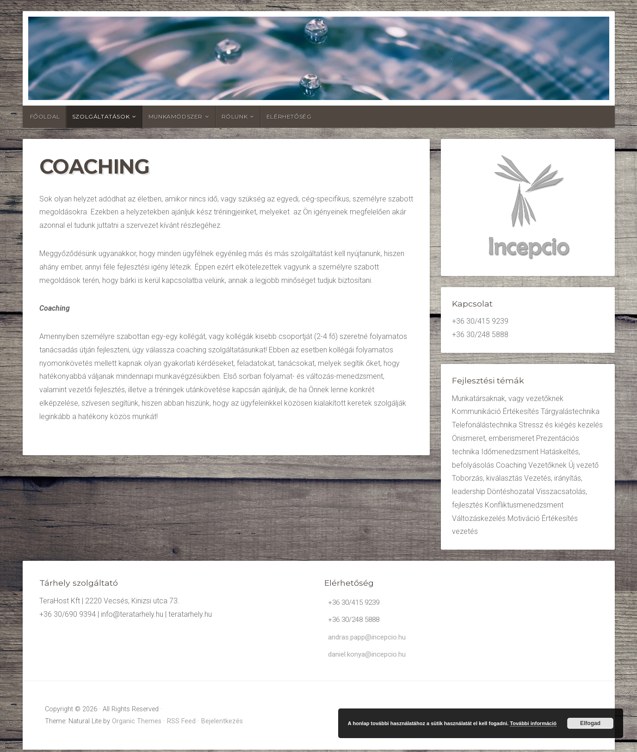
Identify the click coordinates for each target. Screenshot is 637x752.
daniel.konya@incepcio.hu (369, 656)
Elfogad (590, 723)
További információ (533, 723)
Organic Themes (136, 723)
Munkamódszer (175, 116)
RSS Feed (181, 723)
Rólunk (235, 116)
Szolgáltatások (101, 116)
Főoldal (45, 116)
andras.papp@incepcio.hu (369, 638)
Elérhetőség (289, 116)
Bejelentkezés (222, 723)
